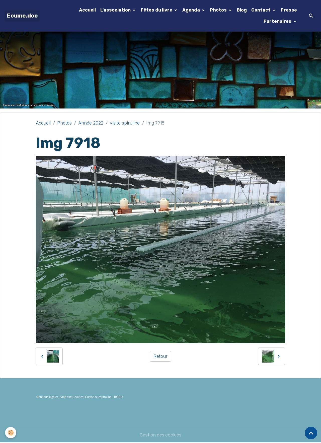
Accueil (87, 10)
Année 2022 (90, 123)
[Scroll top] (311, 433)
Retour (160, 356)
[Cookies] (10, 432)
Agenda (191, 10)
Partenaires (278, 21)
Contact (261, 10)
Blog (242, 10)
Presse (289, 10)
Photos (219, 10)
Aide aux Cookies (71, 397)
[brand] (22, 16)
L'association (116, 10)
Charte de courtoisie (98, 397)
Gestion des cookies (160, 435)
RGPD (118, 397)
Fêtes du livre (157, 10)
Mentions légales (47, 397)
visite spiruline (125, 123)
